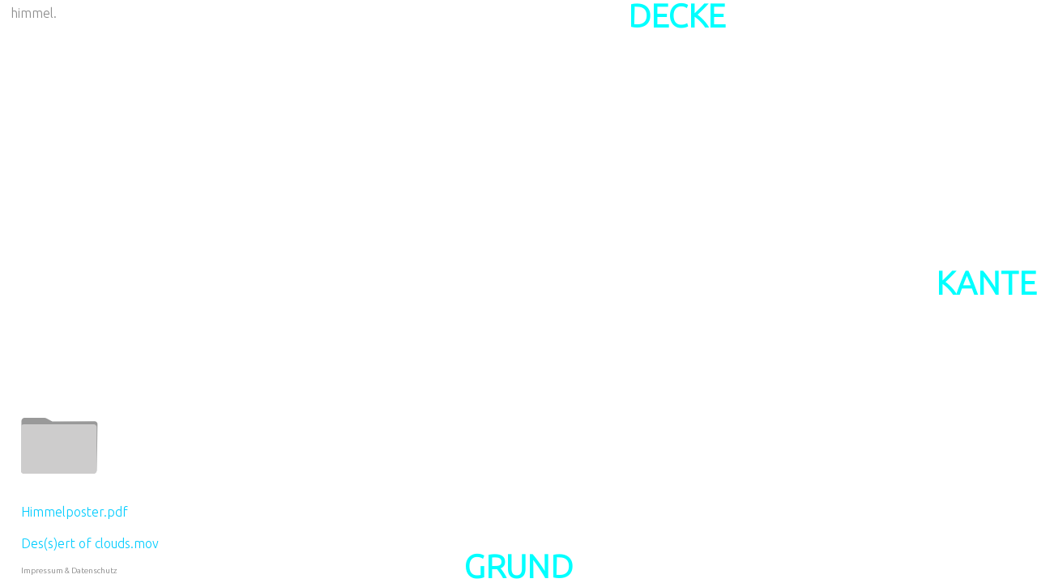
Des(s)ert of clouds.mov (90, 543)
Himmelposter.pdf (74, 511)
